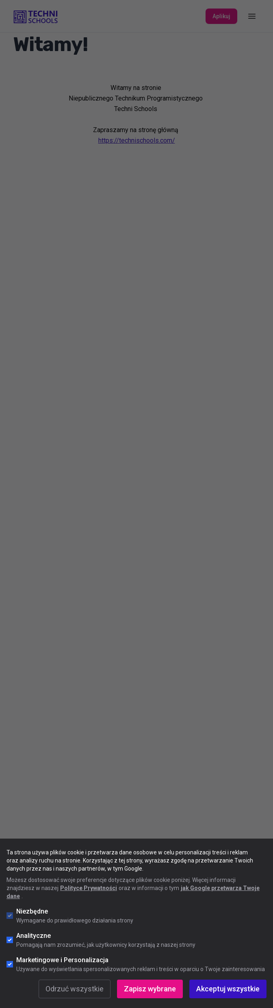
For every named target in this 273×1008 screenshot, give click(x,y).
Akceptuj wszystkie (228, 988)
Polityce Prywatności (88, 888)
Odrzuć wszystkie (75, 988)
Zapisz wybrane (150, 988)
